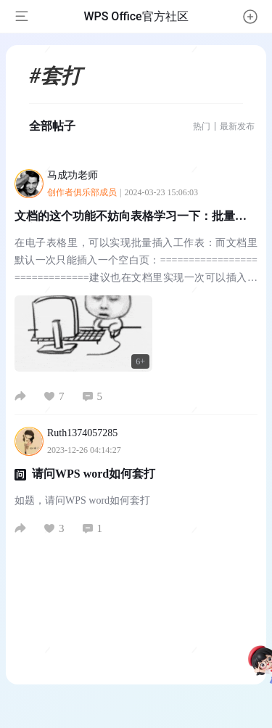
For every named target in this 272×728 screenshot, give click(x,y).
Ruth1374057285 (90, 433)
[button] (250, 17)
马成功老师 (80, 175)
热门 (201, 126)
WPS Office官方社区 (135, 16)
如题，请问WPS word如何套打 (82, 500)
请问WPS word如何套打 (93, 473)
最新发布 (237, 126)
